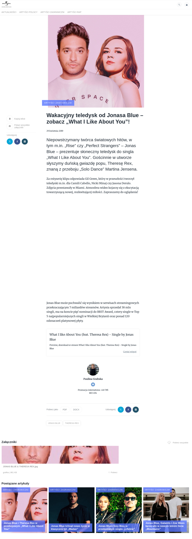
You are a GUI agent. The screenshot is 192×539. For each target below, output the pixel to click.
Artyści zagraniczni (52, 12)
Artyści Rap (74, 12)
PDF (65, 398)
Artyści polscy (28, 12)
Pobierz (41, 461)
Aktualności (9, 12)
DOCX (76, 398)
